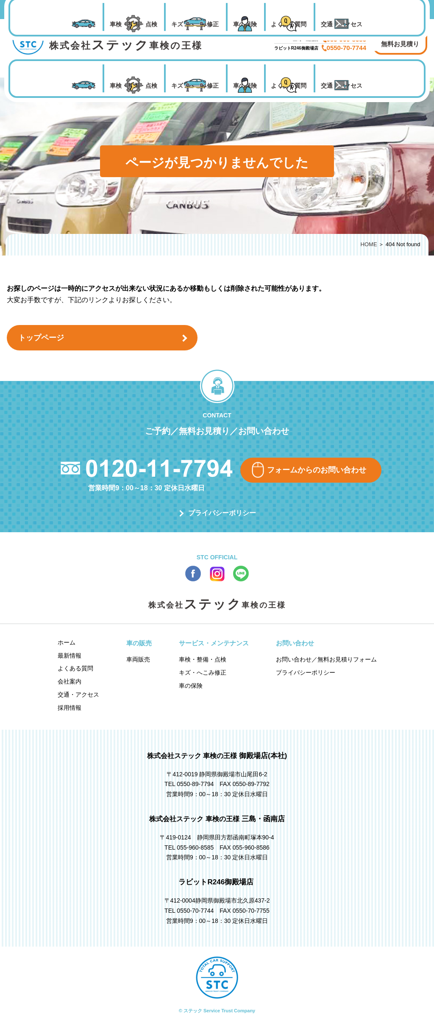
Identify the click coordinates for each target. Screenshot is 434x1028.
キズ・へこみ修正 (195, 85)
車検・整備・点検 (133, 85)
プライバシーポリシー (222, 513)
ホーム (66, 642)
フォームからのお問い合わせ (316, 470)
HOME (369, 244)
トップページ (41, 337)
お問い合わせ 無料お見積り (400, 39)
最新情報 (69, 655)
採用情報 (69, 707)
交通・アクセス (341, 85)
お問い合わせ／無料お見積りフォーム (326, 659)
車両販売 (83, 85)
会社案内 (69, 681)
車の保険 (245, 85)
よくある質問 (288, 85)
